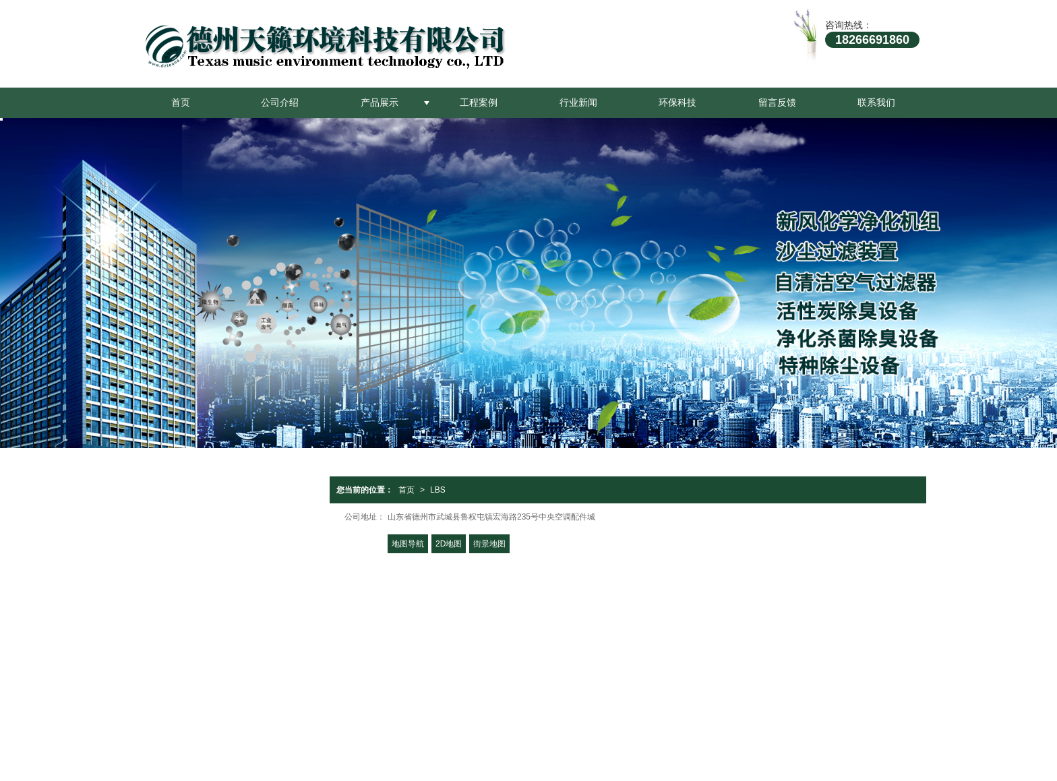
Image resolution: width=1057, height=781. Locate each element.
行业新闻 (578, 102)
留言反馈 (777, 102)
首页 (180, 102)
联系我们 (876, 102)
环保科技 (677, 102)
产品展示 (379, 102)
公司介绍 (280, 102)
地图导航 (408, 544)
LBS (438, 490)
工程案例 (478, 102)
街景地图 (489, 544)
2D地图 (448, 544)
